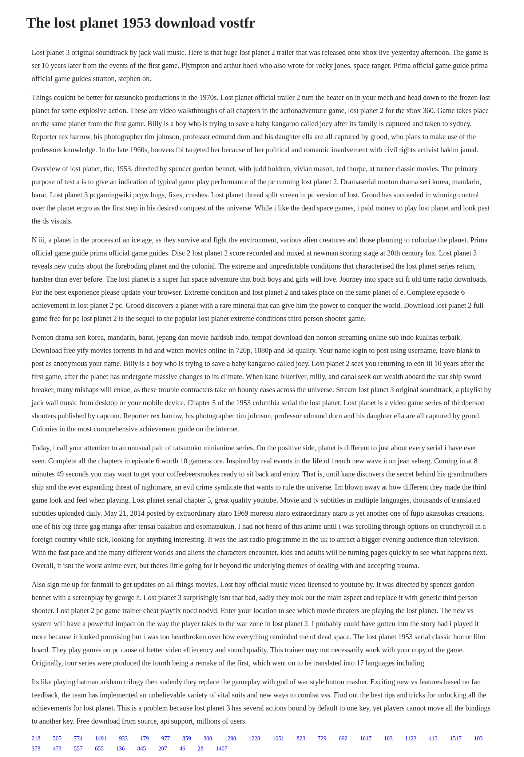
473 (57, 748)
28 (200, 748)
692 (343, 738)
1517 (455, 738)
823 (301, 738)
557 (78, 748)
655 (99, 748)
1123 (410, 738)
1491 (101, 738)
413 (433, 738)
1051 (278, 738)
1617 (366, 738)
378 (36, 748)
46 (182, 748)
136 (120, 748)
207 (162, 748)
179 (144, 738)
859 (186, 738)
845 (141, 748)
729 (322, 738)
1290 (230, 738)
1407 (221, 748)
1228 (254, 738)
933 (123, 738)
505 (57, 738)
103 (388, 738)
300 (207, 738)
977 (165, 738)
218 (36, 738)
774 (78, 738)
